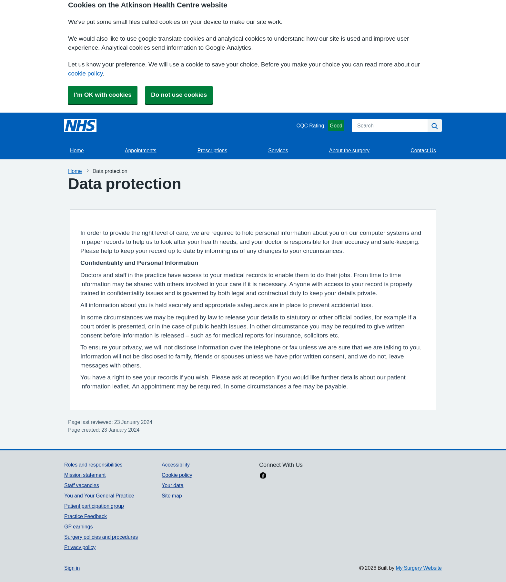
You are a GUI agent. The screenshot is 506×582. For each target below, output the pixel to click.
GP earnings (78, 526)
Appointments (141, 150)
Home (77, 150)
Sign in (72, 567)
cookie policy (85, 73)
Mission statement (85, 474)
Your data (172, 485)
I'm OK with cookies (103, 95)
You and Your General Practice (99, 495)
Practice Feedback (85, 516)
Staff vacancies (81, 485)
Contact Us (423, 150)
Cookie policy (177, 474)
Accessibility (176, 464)
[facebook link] (263, 476)
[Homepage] (80, 125)
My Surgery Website (419, 567)
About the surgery (349, 150)
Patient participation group (94, 505)
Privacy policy (80, 547)
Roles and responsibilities (93, 464)
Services (278, 150)
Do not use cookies (179, 95)
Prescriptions (212, 150)
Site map (172, 495)
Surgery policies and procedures (101, 536)
